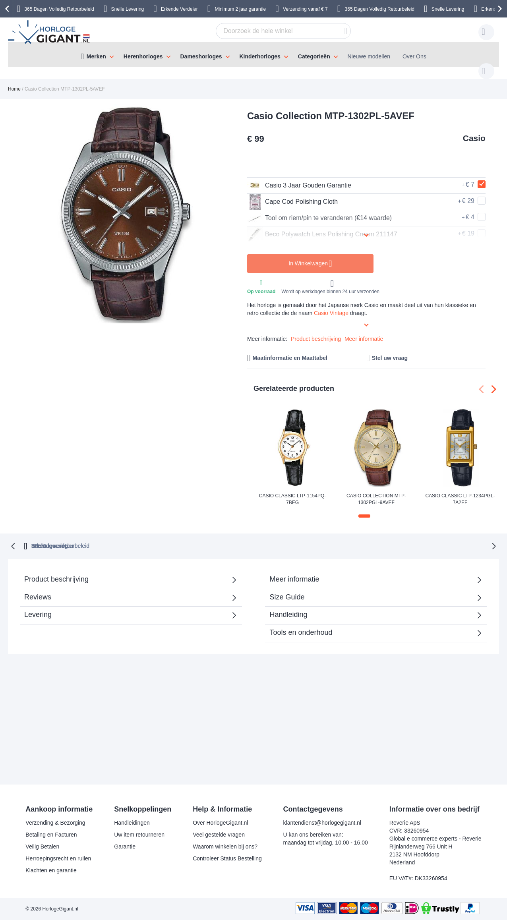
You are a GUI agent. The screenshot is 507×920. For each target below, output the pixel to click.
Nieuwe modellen (369, 56)
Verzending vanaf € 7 (305, 9)
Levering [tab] (38, 606)
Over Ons (414, 56)
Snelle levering (334, 537)
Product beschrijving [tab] (56, 570)
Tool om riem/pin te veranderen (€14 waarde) (319, 210)
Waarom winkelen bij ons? (225, 846)
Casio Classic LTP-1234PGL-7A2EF (460, 491)
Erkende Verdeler (179, 9)
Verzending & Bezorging (55, 822)
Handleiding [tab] (288, 606)
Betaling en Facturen (51, 834)
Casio (474, 130)
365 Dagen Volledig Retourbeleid (59, 9)
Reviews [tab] (37, 588)
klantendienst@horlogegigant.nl (322, 822)
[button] (364, 508)
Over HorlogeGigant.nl (220, 822)
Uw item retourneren (139, 834)
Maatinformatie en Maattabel (290, 350)
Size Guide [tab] (286, 588)
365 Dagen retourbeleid (191, 537)
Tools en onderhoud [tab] (300, 624)
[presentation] (8, 8)
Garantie (124, 846)
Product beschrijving (316, 331)
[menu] (253, 54)
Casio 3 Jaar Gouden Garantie (299, 178)
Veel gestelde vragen (219, 834)
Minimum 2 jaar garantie (240, 9)
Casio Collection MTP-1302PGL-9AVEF (376, 491)
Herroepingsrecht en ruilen (58, 858)
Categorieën (314, 56)
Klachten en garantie (50, 870)
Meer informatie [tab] (294, 570)
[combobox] (271, 31)
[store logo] (50, 32)
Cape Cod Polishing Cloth (292, 194)
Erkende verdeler (268, 537)
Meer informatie (363, 331)
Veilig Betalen (42, 846)
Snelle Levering (127, 9)
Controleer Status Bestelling (227, 858)
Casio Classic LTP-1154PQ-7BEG (292, 491)
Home (14, 81)
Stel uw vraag (390, 350)
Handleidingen (132, 822)
